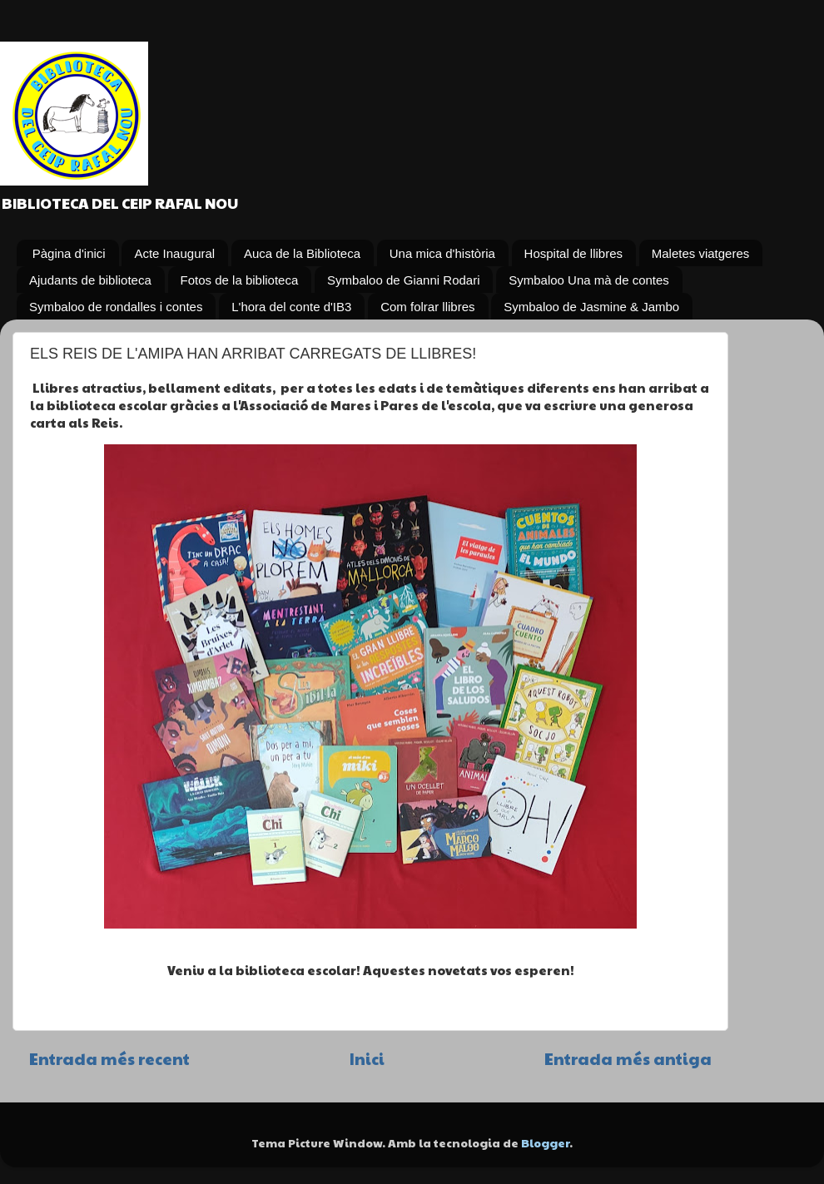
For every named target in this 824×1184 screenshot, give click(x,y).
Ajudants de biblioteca (90, 280)
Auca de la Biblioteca (302, 253)
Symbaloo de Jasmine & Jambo (591, 307)
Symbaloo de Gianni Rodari (403, 280)
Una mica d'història (442, 253)
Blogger (545, 1143)
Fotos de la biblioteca (240, 280)
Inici (367, 1058)
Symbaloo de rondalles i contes (115, 307)
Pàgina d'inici (69, 253)
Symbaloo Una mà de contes (589, 280)
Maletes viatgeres (701, 253)
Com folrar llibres (427, 307)
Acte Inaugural (174, 253)
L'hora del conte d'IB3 (291, 307)
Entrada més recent (109, 1058)
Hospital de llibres (573, 253)
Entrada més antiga (628, 1058)
